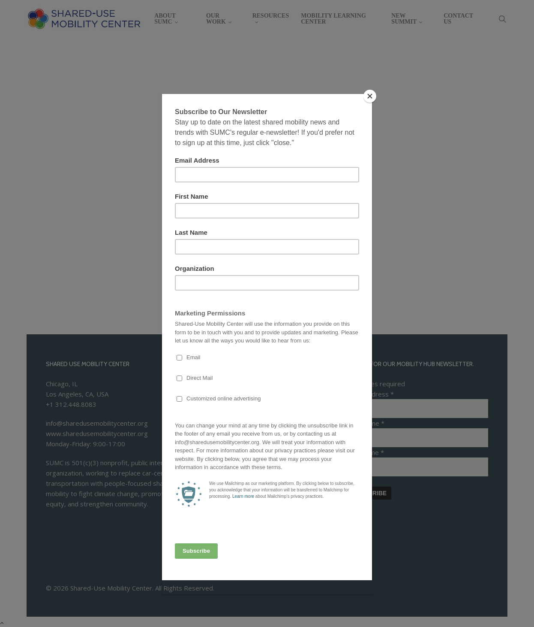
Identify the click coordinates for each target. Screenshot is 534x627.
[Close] (369, 96)
